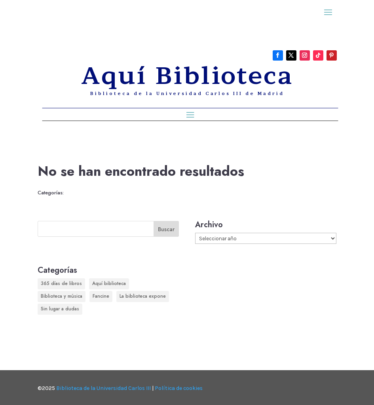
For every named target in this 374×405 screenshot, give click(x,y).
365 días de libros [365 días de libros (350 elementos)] (61, 283)
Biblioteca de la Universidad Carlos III (103, 388)
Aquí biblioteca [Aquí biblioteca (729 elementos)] (109, 283)
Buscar (166, 229)
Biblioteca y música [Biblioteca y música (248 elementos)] (61, 296)
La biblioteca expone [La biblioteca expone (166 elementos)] (143, 296)
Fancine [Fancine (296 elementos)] (101, 296)
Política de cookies (179, 388)
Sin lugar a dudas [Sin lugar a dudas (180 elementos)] (60, 308)
